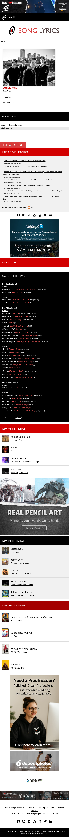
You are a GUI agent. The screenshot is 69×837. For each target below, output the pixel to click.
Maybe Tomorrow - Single (22, 585)
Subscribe (47, 813)
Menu (8, 17)
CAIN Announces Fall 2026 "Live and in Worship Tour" (24, 161)
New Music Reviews (13, 428)
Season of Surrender (20, 440)
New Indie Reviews (13, 540)
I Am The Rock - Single (21, 574)
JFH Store (15, 813)
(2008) (11, 125)
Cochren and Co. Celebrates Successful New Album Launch (27, 185)
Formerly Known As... (20, 563)
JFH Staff (51, 808)
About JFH (9, 808)
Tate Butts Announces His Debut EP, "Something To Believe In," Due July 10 (33, 191)
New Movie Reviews (14, 605)
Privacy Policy (43, 833)
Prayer (38, 813)
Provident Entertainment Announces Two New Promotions (26, 166)
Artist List (5, 41)
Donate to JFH (28, 813)
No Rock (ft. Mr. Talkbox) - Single (25, 462)
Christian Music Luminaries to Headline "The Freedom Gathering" (29, 180)
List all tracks (8, 103)
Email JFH (32, 808)
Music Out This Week (14, 276)
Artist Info (7, 97)
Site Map (41, 808)
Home (55, 813)
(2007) (7, 128)
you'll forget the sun (19, 472)
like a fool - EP (17, 552)
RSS (32, 207)
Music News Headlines (15, 151)
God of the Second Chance (22, 595)
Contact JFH (20, 808)
